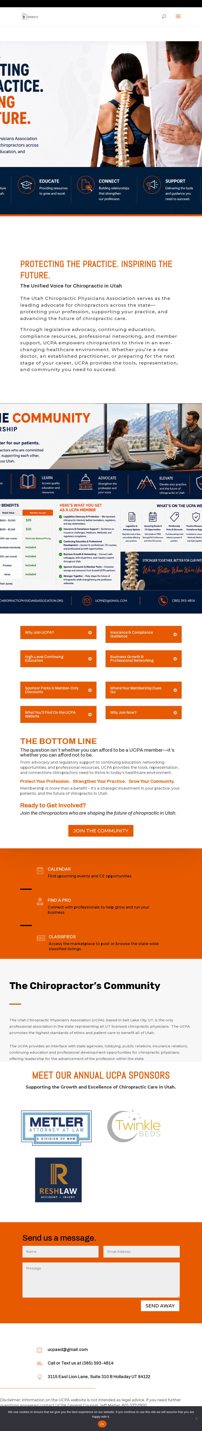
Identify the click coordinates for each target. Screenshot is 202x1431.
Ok (102, 1424)
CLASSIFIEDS (62, 936)
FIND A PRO (59, 900)
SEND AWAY (160, 1306)
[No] (196, 1418)
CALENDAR (59, 869)
